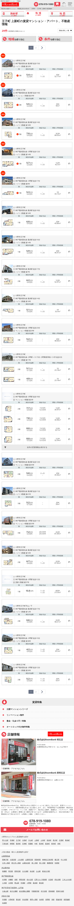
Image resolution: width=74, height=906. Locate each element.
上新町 (36, 840)
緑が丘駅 (30, 879)
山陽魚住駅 (26, 863)
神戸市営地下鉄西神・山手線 (12, 888)
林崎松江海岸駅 (47, 860)
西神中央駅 (60, 891)
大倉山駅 (5, 891)
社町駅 (41, 899)
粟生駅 (41, 883)
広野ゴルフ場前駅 (40, 879)
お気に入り (63, 5)
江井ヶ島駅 (6, 863)
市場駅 (23, 883)
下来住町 (5, 844)
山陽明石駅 (29, 860)
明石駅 (10, 871)
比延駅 (4, 903)
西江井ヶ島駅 (16, 863)
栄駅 (16, 879)
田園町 (30, 844)
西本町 (41, 844)
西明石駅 (17, 871)
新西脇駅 (67, 899)
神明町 (12, 844)
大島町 (24, 840)
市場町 (12, 840)
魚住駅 (32, 871)
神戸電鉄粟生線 (7, 876)
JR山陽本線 (6, 868)
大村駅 (10, 883)
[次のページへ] (42, 48)
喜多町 (49, 840)
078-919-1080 (46, 4)
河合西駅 (25, 899)
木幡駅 (10, 879)
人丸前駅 (21, 860)
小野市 (33, 8)
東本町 (53, 844)
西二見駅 (42, 863)
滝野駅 (47, 899)
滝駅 (53, 899)
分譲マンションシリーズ (17, 709)
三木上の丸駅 (67, 879)
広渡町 (61, 840)
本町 (59, 844)
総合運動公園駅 (24, 891)
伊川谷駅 (44, 891)
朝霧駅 (4, 871)
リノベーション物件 (15, 715)
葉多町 (47, 844)
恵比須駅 (58, 879)
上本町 (43, 840)
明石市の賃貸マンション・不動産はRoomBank (15, 8)
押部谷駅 (22, 879)
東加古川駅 (46, 871)
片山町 (30, 840)
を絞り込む (16, 39)
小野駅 (29, 883)
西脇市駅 (59, 899)
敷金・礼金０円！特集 (16, 721)
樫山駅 (16, 883)
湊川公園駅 (14, 891)
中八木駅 (64, 860)
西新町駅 (38, 860)
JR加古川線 (6, 896)
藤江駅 (57, 860)
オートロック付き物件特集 (18, 726)
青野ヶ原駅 (34, 899)
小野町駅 (11, 899)
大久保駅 (25, 871)
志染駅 (50, 879)
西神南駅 (51, 891)
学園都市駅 (35, 891)
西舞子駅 (5, 860)
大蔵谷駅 (13, 860)
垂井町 (18, 844)
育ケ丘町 (5, 840)
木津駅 (4, 879)
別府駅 (57, 863)
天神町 (24, 844)
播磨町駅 (50, 863)
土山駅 (38, 871)
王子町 (18, 840)
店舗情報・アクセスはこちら (14, 768)
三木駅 (4, 883)
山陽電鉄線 (6, 856)
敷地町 (67, 840)
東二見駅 (35, 863)
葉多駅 (35, 883)
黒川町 (55, 840)
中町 (36, 844)
